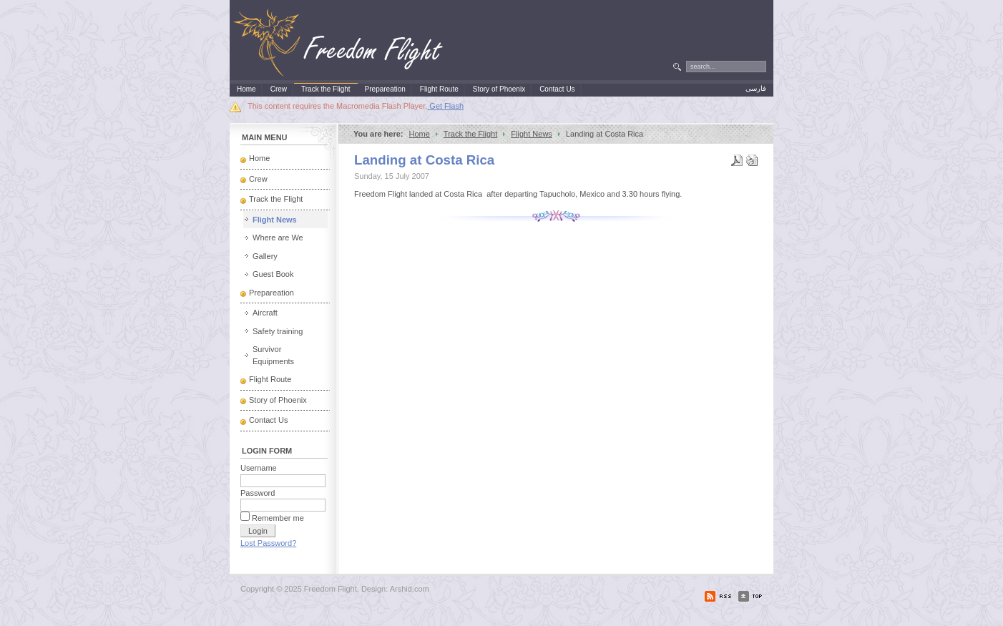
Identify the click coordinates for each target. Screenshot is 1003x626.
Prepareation (271, 292)
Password (257, 493)
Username (258, 468)
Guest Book (273, 274)
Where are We (278, 237)
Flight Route (270, 379)
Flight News (531, 133)
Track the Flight (470, 133)
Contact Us (268, 420)
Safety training (278, 331)
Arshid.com (409, 589)
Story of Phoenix (278, 400)
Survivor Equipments (273, 355)
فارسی (755, 88)
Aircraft (265, 312)
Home (419, 133)
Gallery (265, 256)
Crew (258, 179)
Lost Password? (268, 543)
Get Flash (445, 106)
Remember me (278, 518)
